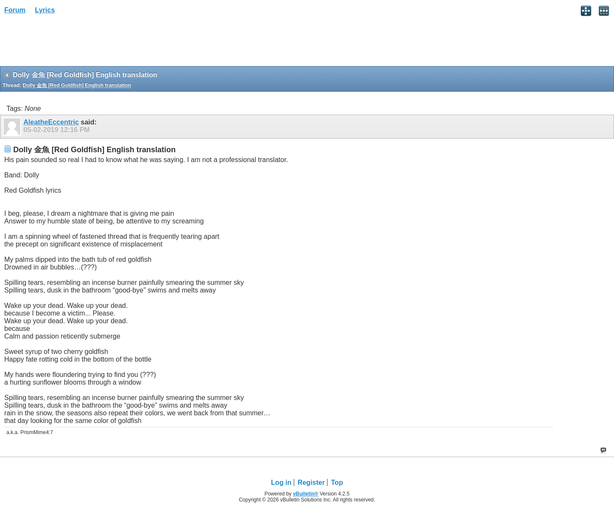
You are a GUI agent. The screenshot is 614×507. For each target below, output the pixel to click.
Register (311, 482)
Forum (15, 10)
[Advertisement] (68, 43)
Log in (281, 482)
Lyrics (45, 10)
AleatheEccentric (51, 122)
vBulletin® (306, 494)
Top (337, 482)
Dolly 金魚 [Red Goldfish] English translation (77, 85)
